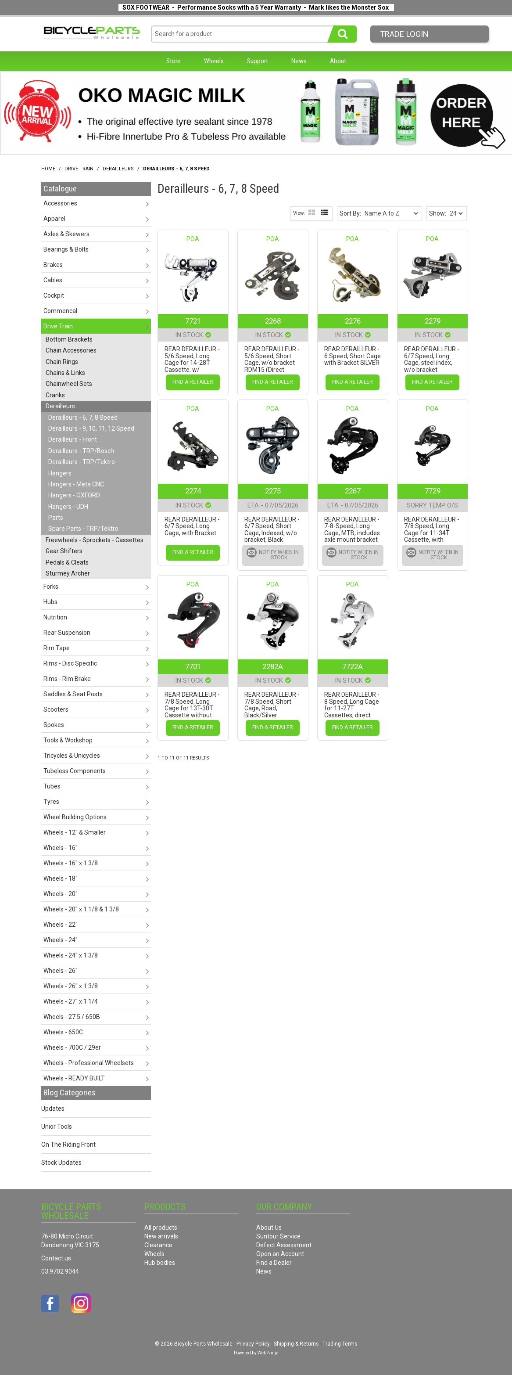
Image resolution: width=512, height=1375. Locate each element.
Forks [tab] (50, 586)
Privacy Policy (253, 1344)
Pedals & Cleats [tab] (67, 562)
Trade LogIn (404, 34)
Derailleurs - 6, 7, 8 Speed (83, 417)
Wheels (214, 61)
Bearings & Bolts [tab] (66, 249)
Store (173, 61)
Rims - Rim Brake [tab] (67, 678)
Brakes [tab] (53, 264)
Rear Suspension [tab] (66, 632)
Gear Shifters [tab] (64, 550)
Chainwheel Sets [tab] (69, 383)
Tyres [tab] (51, 801)
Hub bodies (159, 1262)
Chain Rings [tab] (62, 361)
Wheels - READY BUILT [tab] (74, 1078)
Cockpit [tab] (53, 295)
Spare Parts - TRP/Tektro (83, 528)
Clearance (158, 1245)
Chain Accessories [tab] (71, 350)
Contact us (56, 1258)
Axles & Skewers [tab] (66, 234)
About (338, 61)
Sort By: (350, 213)
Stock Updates (61, 1162)
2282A (272, 666)
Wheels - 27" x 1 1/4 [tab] (70, 1001)
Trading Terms (339, 1344)
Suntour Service (278, 1236)
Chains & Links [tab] (65, 372)
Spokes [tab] (53, 724)
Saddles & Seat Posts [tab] (73, 694)
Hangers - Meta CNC (76, 484)
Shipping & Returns (296, 1344)
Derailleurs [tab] (60, 406)
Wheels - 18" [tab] (60, 878)
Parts (55, 517)
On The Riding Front (68, 1144)
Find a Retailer (192, 382)
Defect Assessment (283, 1245)
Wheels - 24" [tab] (60, 939)
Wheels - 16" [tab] (60, 847)
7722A (352, 666)
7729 (432, 490)
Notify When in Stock (279, 555)
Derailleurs (118, 169)
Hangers (60, 473)
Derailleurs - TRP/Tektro (81, 461)
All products (160, 1227)
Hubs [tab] (50, 601)
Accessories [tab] (60, 203)
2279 (432, 321)
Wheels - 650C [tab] (63, 1032)
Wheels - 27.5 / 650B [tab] (71, 1016)
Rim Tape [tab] (56, 648)
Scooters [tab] (55, 709)
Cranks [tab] (55, 395)
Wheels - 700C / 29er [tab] (72, 1047)
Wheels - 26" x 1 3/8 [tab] (70, 986)
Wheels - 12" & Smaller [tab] (74, 832)
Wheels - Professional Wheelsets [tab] (88, 1062)
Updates (52, 1108)
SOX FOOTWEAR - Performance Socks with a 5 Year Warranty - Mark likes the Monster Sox (255, 7)
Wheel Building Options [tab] (75, 817)
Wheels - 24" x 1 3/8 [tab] (70, 955)
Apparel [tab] (54, 218)
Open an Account (280, 1253)
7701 (193, 666)
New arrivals (161, 1236)
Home (48, 169)
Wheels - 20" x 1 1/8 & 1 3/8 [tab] (81, 909)
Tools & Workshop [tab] (68, 740)
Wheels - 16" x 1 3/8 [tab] (70, 863)
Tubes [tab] (52, 786)
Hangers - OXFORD (74, 495)
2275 (273, 490)
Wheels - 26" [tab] (60, 970)
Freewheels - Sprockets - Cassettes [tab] (94, 540)
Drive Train (78, 169)
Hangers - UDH (68, 506)
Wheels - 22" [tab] (60, 924)
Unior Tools (56, 1126)
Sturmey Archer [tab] (68, 573)
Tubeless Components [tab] (74, 770)
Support (257, 61)
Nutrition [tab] (55, 617)
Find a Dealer (274, 1262)
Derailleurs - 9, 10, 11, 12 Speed (91, 428)
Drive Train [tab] (58, 326)
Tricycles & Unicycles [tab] (71, 755)
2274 (193, 490)
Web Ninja (268, 1352)
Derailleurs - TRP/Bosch (81, 450)
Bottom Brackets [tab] (69, 339)
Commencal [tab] (60, 310)
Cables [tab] (52, 280)
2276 (353, 321)
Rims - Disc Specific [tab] (70, 663)
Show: (437, 213)
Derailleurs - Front (72, 439)
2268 (273, 321)
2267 (353, 490)
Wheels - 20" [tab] (60, 893)
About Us (269, 1227)
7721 (193, 321)
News (299, 61)
